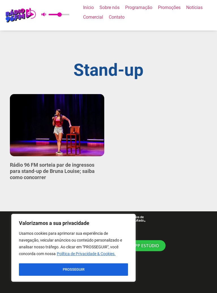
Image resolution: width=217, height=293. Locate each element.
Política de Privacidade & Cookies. (86, 255)
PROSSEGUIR (73, 269)
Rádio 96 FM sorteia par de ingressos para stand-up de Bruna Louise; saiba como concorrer (52, 171)
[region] (73, 249)
